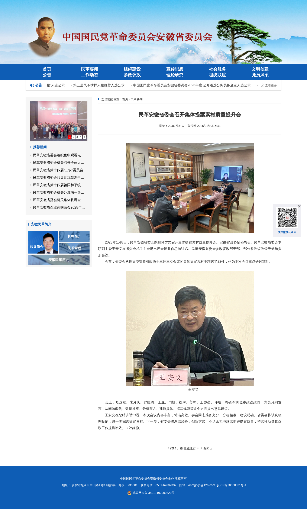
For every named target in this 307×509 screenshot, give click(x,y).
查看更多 (271, 85)
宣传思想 (174, 69)
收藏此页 (190, 448)
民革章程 (74, 248)
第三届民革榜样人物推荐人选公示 (99, 85)
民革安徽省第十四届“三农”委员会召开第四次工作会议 (60, 170)
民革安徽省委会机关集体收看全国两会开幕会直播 (60, 200)
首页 (47, 69)
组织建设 (132, 69)
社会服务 (217, 69)
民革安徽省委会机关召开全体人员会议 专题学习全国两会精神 (60, 162)
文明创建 (260, 69)
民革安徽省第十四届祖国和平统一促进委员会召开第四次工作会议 (60, 185)
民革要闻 (89, 69)
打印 (173, 448)
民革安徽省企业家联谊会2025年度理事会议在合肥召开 (60, 207)
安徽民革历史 (58, 260)
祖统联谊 (217, 75)
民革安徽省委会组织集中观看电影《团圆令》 (60, 155)
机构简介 (74, 236)
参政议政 (132, 75)
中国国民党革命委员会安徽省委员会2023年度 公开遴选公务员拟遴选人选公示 (192, 85)
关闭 (206, 448)
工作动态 (89, 75)
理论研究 (174, 75)
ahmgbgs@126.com (201, 485)
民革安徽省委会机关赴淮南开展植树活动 (60, 192)
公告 (47, 75)
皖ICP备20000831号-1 (231, 485)
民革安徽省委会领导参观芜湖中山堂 (60, 177)
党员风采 (260, 75)
